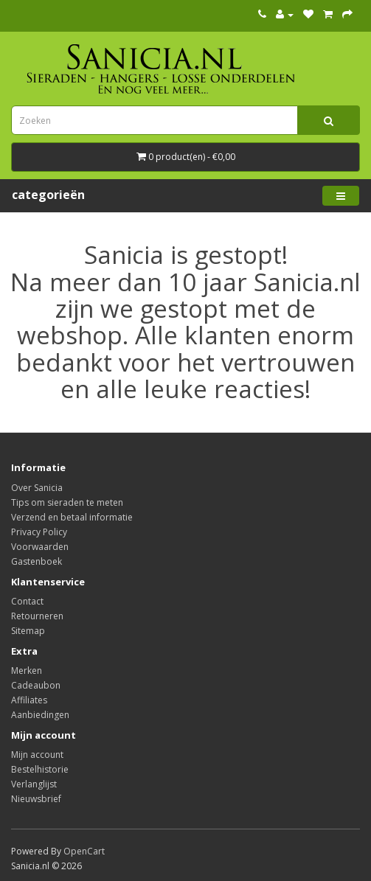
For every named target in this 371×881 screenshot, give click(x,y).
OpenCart (84, 851)
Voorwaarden (40, 546)
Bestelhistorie (40, 769)
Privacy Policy (39, 532)
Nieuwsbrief (36, 799)
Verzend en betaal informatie (72, 517)
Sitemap (28, 630)
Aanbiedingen (40, 714)
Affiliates (29, 700)
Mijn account (37, 754)
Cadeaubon (35, 685)
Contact (27, 601)
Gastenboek (36, 561)
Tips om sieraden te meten (67, 502)
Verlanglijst (34, 784)
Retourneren (37, 616)
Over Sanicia (37, 487)
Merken (26, 670)
